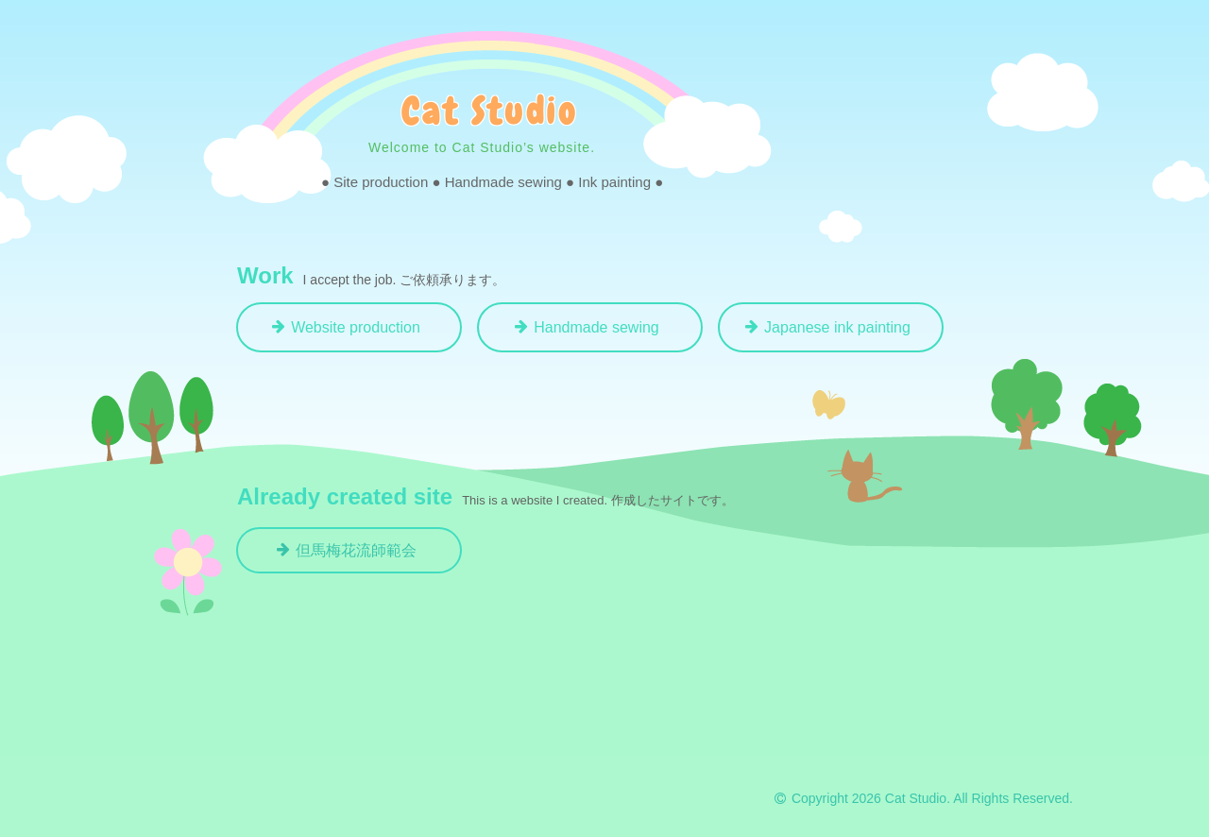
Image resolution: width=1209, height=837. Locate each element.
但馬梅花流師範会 (356, 550)
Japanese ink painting (837, 327)
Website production (355, 327)
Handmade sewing (596, 327)
